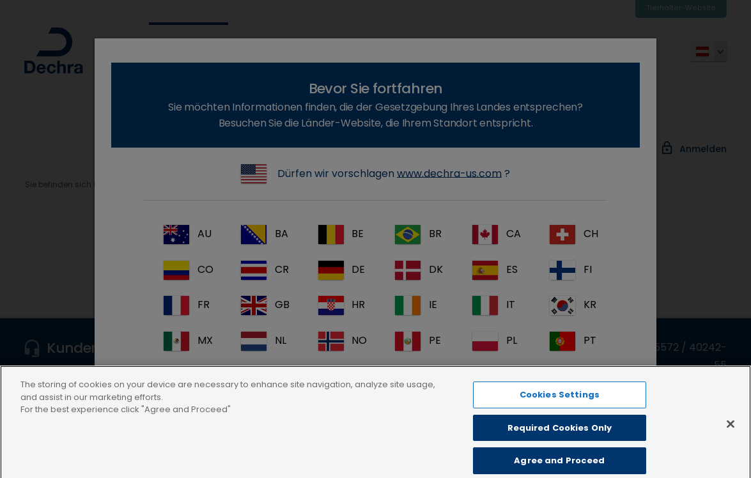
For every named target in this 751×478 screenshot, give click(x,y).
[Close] (730, 440)
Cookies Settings (560, 411)
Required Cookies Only (559, 443)
